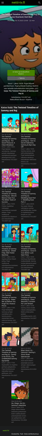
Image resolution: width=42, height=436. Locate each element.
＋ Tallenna (21, 78)
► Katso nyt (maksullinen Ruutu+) (21, 73)
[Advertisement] (21, 45)
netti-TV (6, 430)
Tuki (21, 434)
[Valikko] (2, 2)
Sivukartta (15, 434)
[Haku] (39, 2)
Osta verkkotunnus (31, 434)
